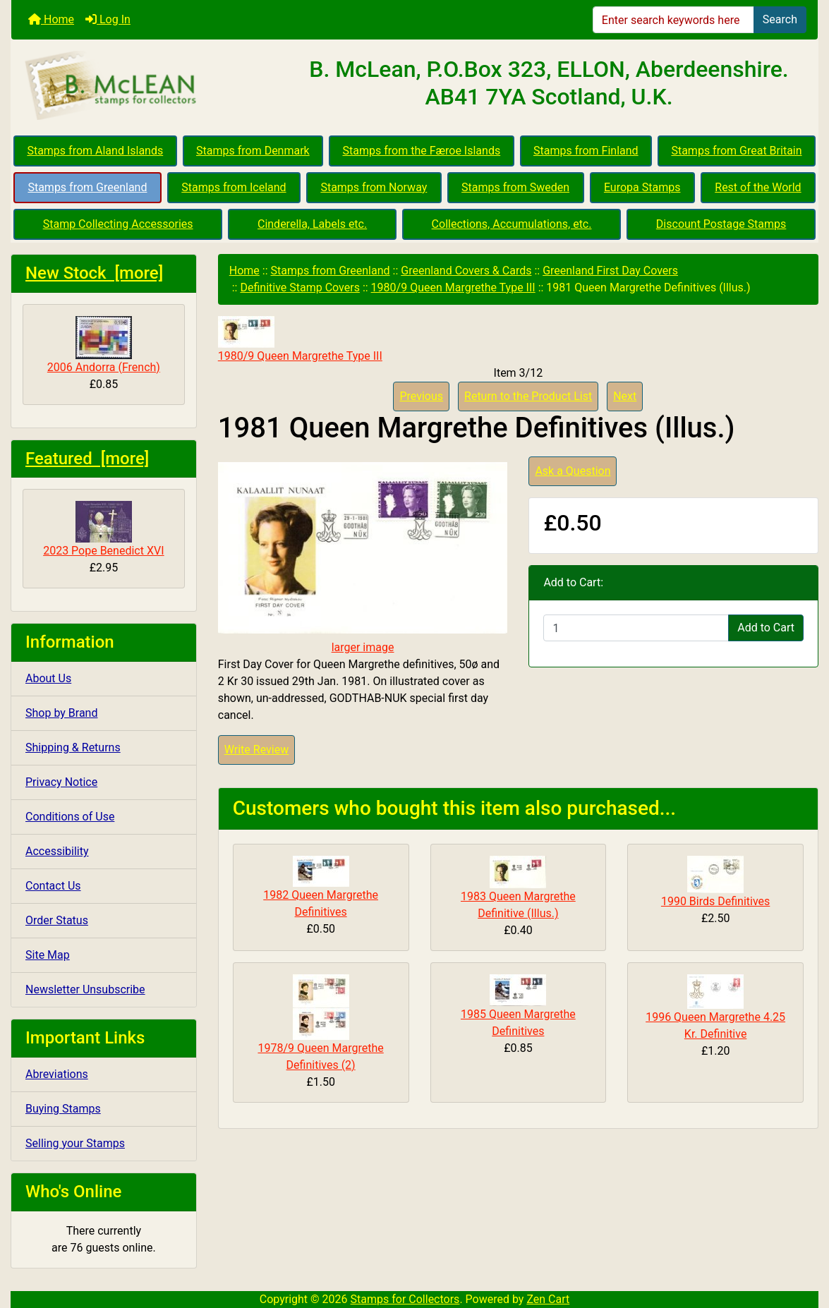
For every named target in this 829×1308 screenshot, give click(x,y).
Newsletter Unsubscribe (85, 989)
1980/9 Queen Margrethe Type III (453, 287)
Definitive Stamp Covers (299, 287)
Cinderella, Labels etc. (312, 224)
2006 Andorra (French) (103, 345)
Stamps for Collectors (405, 1299)
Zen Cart (547, 1299)
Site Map (47, 955)
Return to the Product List (528, 396)
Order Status (56, 920)
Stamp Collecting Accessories (118, 224)
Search (780, 19)
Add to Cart (765, 627)
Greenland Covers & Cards (466, 270)
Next (624, 396)
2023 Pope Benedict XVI (103, 529)
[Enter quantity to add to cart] (636, 627)
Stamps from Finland (586, 150)
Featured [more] (87, 458)
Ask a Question (572, 471)
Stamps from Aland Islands (95, 150)
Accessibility (57, 851)
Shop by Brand (61, 713)
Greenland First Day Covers (610, 270)
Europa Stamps (642, 187)
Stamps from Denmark (253, 150)
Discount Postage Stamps (721, 224)
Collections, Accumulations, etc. (512, 224)
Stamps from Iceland (233, 187)
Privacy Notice (61, 782)
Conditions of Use (69, 816)
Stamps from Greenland (87, 187)
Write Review (256, 749)
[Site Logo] (146, 86)
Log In (108, 19)
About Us (48, 678)
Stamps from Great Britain (736, 150)
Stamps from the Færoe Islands (422, 150)
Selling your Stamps (75, 1143)
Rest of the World (758, 187)
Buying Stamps (63, 1108)
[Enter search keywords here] (673, 19)
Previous (421, 396)
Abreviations (56, 1074)
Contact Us (53, 885)
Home (51, 19)
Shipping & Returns (73, 747)
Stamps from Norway (373, 187)
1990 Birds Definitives (715, 901)
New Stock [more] (94, 273)
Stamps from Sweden (515, 187)
